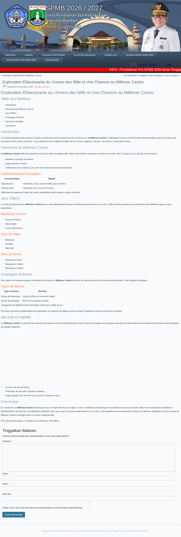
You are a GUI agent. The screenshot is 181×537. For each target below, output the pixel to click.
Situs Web (6, 494)
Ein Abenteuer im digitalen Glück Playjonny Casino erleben (151, 75)
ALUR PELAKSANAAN (85, 55)
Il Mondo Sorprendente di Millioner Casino (22, 75)
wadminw (45, 87)
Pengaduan (52, 60)
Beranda (10, 55)
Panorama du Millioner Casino (19, 109)
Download (111, 55)
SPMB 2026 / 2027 (74, 8)
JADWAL (29, 55)
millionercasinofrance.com (88, 204)
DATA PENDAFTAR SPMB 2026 (21, 60)
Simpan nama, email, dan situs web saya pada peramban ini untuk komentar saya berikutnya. (42, 508)
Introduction (10, 105)
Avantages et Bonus (14, 117)
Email (5, 484)
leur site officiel (52, 421)
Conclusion (10, 125)
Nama (5, 474)
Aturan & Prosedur (53, 55)
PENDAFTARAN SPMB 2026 (139, 55)
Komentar (7, 441)
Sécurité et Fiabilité (14, 121)
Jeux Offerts (11, 113)
